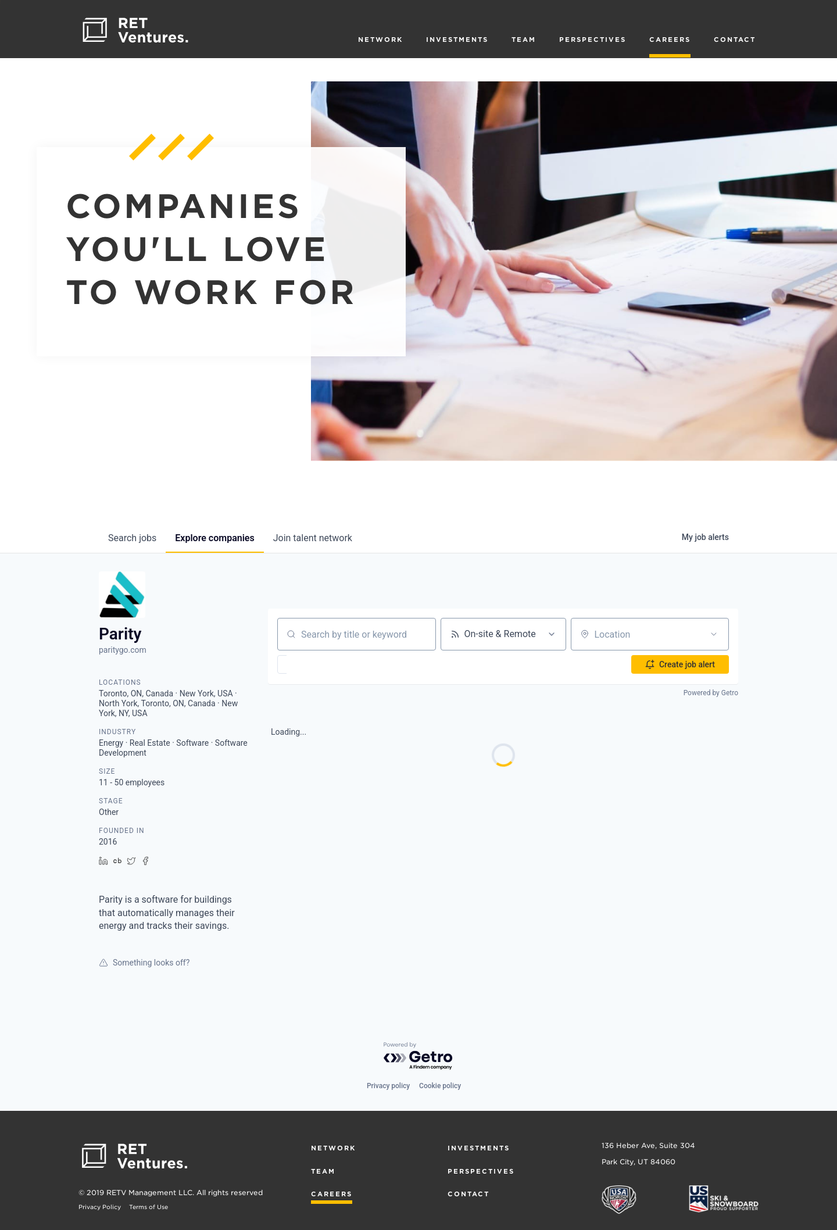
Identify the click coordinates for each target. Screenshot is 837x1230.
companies (214, 538)
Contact (735, 39)
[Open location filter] (714, 634)
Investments (457, 39)
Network (380, 39)
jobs (132, 538)
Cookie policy (440, 1086)
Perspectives (592, 39)
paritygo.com (122, 650)
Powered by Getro (711, 693)
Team (524, 39)
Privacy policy (388, 1086)
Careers (670, 39)
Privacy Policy (99, 1206)
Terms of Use (148, 1206)
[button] (316, 664)
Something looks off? (144, 962)
